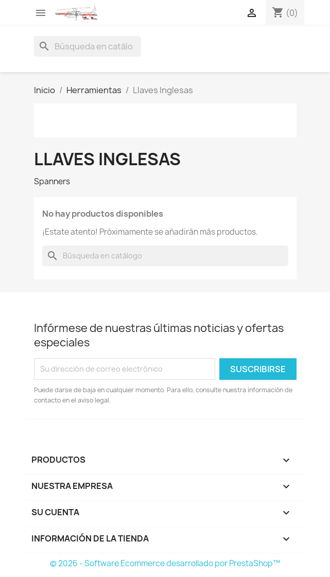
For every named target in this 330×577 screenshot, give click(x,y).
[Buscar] (87, 46)
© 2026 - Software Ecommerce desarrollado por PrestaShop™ (165, 563)
